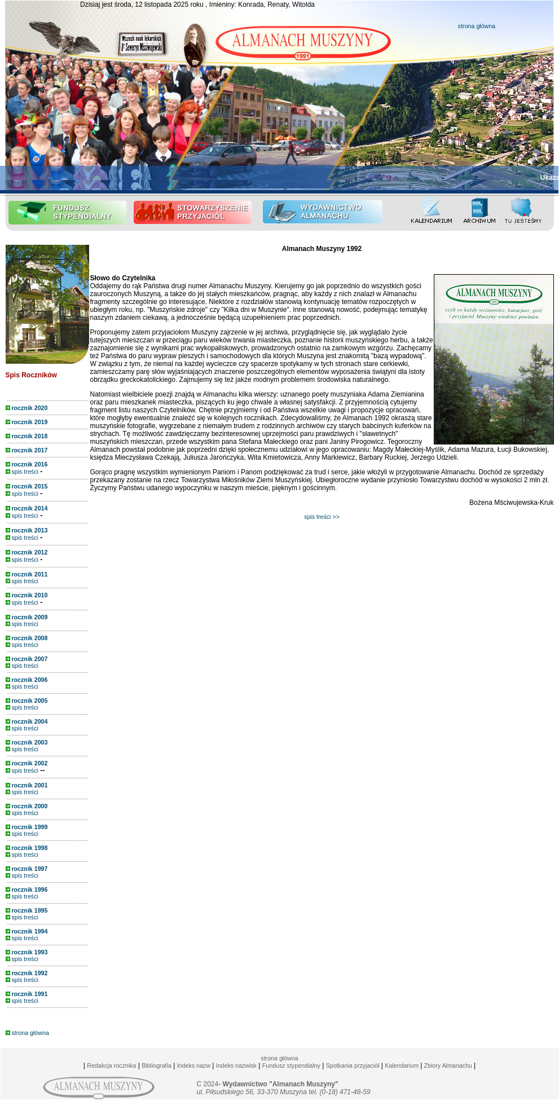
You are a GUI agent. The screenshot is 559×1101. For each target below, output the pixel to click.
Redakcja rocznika (111, 1065)
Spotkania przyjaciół (353, 1065)
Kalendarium (402, 1065)
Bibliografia (156, 1065)
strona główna (476, 26)
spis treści (22, 471)
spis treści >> (322, 516)
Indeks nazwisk (236, 1065)
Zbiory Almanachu (447, 1065)
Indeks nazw (193, 1065)
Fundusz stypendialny (291, 1065)
